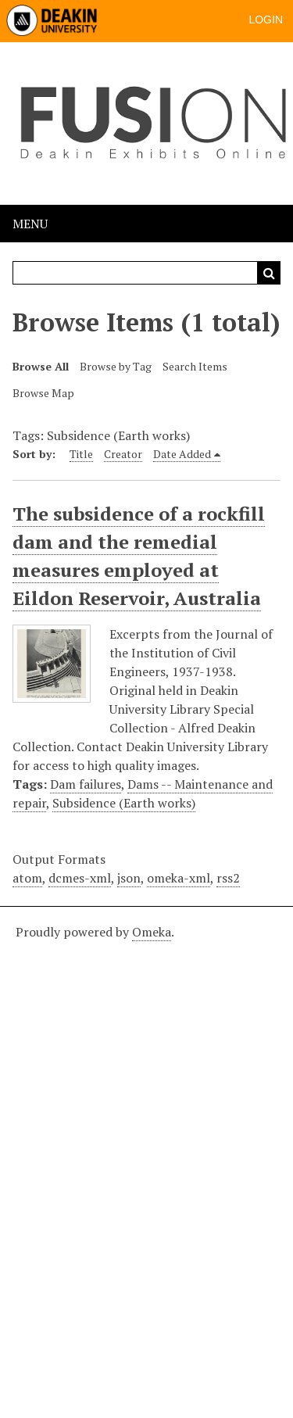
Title (81, 453)
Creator (123, 453)
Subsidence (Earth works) (123, 802)
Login (265, 19)
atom (27, 877)
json (129, 877)
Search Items (195, 366)
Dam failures (85, 784)
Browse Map (43, 392)
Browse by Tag (116, 366)
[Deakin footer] (146, 1160)
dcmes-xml (79, 877)
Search (268, 273)
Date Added (182, 453)
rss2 (228, 877)
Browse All (41, 366)
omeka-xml (178, 877)
